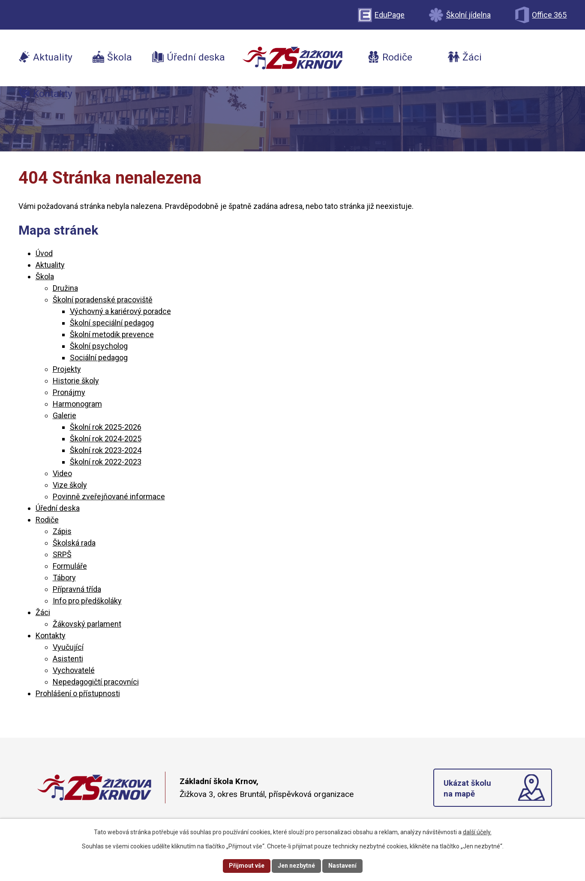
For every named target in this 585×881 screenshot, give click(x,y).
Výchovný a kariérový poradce (120, 311)
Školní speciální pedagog (112, 322)
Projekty (67, 369)
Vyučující (68, 647)
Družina (65, 288)
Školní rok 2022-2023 (105, 461)
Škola (45, 276)
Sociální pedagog (99, 357)
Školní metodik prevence (112, 334)
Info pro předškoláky (87, 600)
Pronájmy (69, 392)
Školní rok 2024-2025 (105, 438)
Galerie (64, 415)
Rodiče (47, 519)
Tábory (64, 577)
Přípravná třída (77, 589)
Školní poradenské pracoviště (103, 299)
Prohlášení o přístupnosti (78, 693)
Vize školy (70, 484)
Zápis (62, 531)
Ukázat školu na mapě (468, 788)
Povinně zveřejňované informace (109, 496)
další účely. (477, 832)
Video (62, 473)
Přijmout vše (246, 865)
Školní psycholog (99, 345)
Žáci (43, 612)
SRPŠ (62, 554)
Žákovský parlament (87, 623)
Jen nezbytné (296, 865)
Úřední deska (58, 508)
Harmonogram (77, 403)
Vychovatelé (74, 670)
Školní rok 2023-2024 (105, 450)
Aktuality (50, 264)
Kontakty (51, 635)
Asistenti (68, 658)
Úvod (44, 253)
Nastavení (342, 865)
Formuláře (70, 565)
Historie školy (76, 380)
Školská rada (74, 542)
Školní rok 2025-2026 (105, 426)
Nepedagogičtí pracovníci (96, 681)
